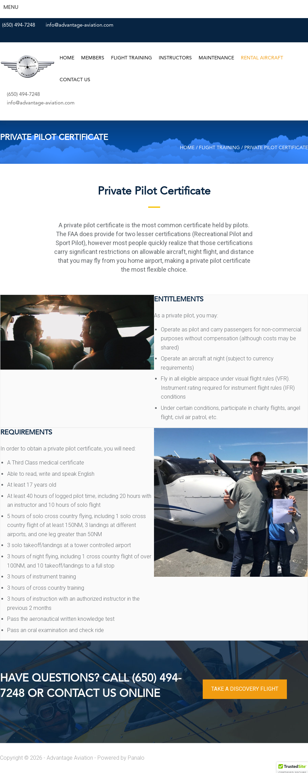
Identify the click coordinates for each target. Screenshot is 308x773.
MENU (10, 7)
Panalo (136, 758)
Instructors (175, 58)
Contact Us (75, 79)
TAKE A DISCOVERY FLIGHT (244, 689)
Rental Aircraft (262, 58)
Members (92, 58)
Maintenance (216, 58)
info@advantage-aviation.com (79, 25)
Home (67, 58)
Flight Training (131, 58)
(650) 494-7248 (18, 25)
